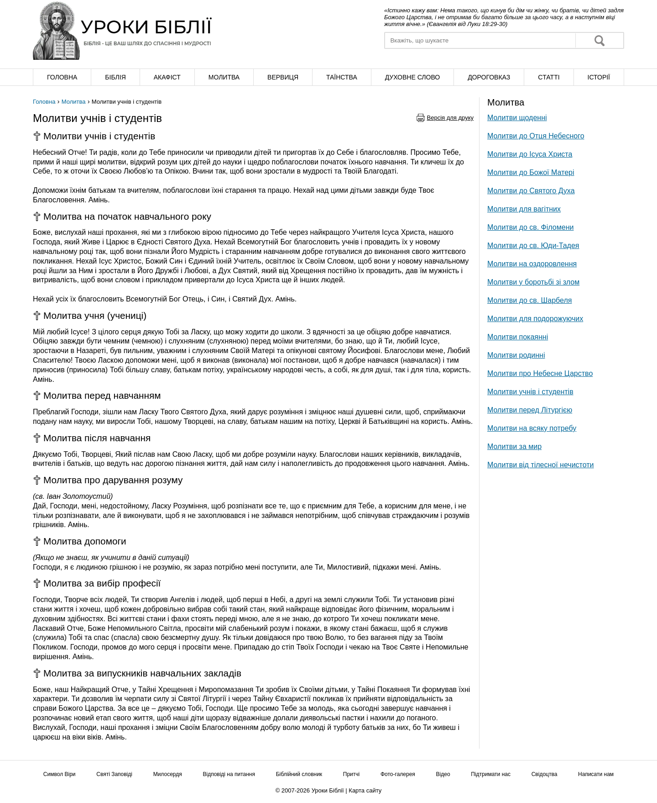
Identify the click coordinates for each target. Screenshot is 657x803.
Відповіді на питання (229, 774)
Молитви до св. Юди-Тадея (533, 245)
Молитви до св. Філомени (530, 227)
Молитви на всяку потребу (531, 428)
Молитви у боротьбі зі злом (533, 282)
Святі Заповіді (114, 774)
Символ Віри (59, 774)
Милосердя (167, 774)
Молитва (224, 77)
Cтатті (548, 77)
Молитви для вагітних (524, 209)
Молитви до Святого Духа (531, 191)
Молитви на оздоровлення (532, 264)
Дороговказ (489, 77)
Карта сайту (365, 790)
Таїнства (341, 77)
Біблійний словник (299, 774)
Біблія (115, 77)
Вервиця (282, 77)
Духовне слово (412, 77)
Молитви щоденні (517, 118)
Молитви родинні (516, 355)
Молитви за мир (514, 446)
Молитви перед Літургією (529, 410)
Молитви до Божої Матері (530, 172)
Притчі (351, 774)
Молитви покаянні (517, 337)
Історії (599, 77)
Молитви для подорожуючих (535, 318)
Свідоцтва (545, 774)
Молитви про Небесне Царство (540, 373)
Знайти (599, 40)
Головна (62, 77)
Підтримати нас (491, 774)
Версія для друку (450, 117)
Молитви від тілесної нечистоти (540, 465)
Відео (443, 774)
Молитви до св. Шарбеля (529, 300)
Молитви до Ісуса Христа (529, 154)
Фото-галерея (398, 774)
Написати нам (596, 774)
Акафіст (167, 77)
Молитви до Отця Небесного (535, 136)
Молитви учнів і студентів (530, 392)
